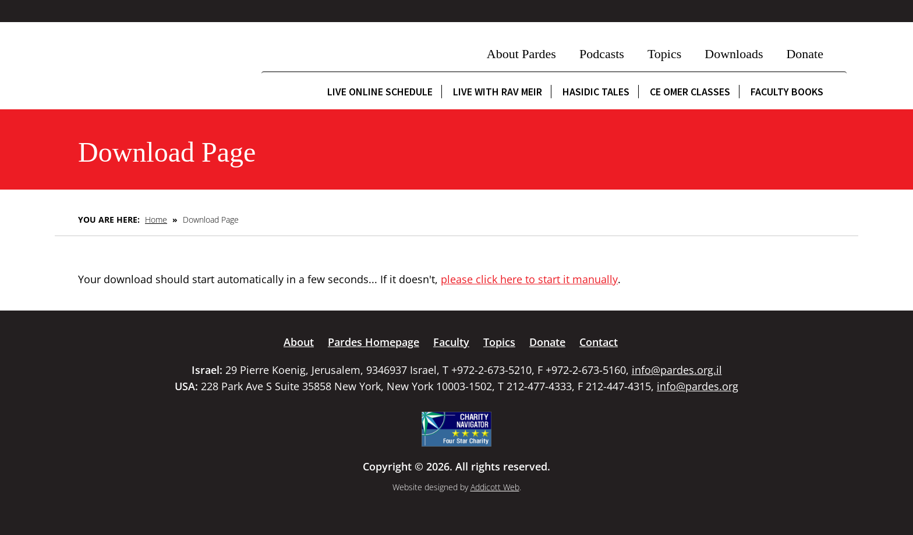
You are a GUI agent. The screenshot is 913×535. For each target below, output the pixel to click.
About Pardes (521, 54)
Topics (664, 54)
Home (156, 219)
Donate (804, 54)
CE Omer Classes (690, 91)
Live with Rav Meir (497, 91)
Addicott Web (494, 487)
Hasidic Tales (595, 91)
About (299, 342)
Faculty (451, 342)
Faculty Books (787, 91)
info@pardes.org (697, 386)
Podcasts (601, 54)
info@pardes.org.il (677, 370)
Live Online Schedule (380, 91)
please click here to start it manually (529, 279)
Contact (598, 342)
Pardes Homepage (373, 342)
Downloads (734, 54)
